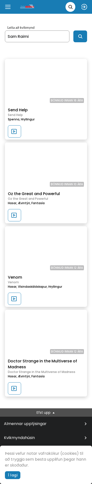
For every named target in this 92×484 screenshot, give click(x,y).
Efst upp (46, 412)
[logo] (27, 7)
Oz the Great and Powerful (34, 194)
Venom (15, 277)
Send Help (18, 110)
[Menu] (8, 7)
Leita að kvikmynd (21, 27)
